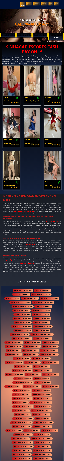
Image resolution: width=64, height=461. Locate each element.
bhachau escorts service (23, 290)
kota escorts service (32, 322)
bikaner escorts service (43, 402)
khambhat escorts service (41, 270)
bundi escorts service (20, 362)
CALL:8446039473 (32, 24)
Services (36, 4)
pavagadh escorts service (22, 278)
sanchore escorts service (42, 410)
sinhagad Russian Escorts (56, 36)
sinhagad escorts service (49, 314)
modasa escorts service (41, 274)
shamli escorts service (13, 346)
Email (56, 4)
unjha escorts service (22, 430)
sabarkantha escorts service (22, 266)
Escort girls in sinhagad (53, 180)
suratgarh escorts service (21, 410)
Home (23, 5)
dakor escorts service (50, 334)
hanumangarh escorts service (40, 362)
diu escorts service (13, 310)
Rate (50, 4)
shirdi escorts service (42, 394)
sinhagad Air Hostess (8, 35)
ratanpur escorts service (21, 414)
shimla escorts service (41, 282)
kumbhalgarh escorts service (41, 398)
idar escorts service (21, 446)
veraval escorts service (13, 302)
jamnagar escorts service (49, 258)
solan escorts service (42, 338)
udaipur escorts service (48, 310)
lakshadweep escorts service (42, 442)
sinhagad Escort (30, 204)
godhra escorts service (22, 326)
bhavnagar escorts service (21, 298)
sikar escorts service (42, 406)
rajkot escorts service (21, 254)
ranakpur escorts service (42, 414)
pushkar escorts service (42, 438)
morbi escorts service (42, 290)
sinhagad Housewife (40, 35)
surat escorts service (30, 310)
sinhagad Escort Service (27, 223)
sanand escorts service (42, 278)
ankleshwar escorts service (41, 370)
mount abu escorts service (23, 249)
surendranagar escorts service (42, 294)
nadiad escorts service (21, 370)
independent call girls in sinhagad (23, 170)
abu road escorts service (41, 318)
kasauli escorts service (31, 346)
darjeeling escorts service (22, 434)
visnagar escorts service (23, 338)
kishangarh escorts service (23, 406)
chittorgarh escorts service (22, 402)
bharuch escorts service (22, 350)
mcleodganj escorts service (23, 342)
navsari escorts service (21, 270)
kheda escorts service (51, 302)
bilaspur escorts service (42, 418)
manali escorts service (22, 282)
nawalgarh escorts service (23, 366)
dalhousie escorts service (21, 386)
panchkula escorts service (43, 382)
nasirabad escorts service (20, 442)
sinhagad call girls (8, 219)
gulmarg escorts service (40, 446)
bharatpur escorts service (22, 418)
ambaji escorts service (22, 318)
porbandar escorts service (22, 330)
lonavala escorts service (22, 438)
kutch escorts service (22, 374)
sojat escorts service (23, 422)
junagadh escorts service (20, 294)
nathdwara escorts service (22, 286)
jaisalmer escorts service (42, 350)
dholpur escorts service (20, 398)
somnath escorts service (42, 298)
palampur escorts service (42, 386)
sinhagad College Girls (24, 35)
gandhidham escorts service (23, 378)
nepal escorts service (42, 434)
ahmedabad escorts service (41, 254)
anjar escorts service (43, 378)
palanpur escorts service (14, 334)
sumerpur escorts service (23, 394)
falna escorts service (50, 390)
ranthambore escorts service (31, 450)
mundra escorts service (41, 374)
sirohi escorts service (50, 306)
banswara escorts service (41, 354)
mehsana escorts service (42, 330)
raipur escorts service (41, 422)
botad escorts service (14, 306)
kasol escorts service (43, 342)
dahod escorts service (32, 302)
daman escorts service (30, 258)
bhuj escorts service (30, 314)
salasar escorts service (44, 426)
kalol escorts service (14, 390)
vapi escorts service (12, 258)
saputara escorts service (43, 286)
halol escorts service (41, 326)
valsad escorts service (43, 266)
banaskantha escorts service (43, 262)
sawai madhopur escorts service (22, 426)
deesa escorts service (13, 314)
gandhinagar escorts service (20, 262)
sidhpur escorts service (40, 430)
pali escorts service (33, 334)
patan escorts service (50, 322)
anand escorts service (42, 366)
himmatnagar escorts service (21, 382)
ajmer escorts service (42, 249)
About (29, 4)
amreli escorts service (32, 306)
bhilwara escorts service (42, 358)
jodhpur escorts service (14, 322)
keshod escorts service (22, 274)
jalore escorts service (50, 346)
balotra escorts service (21, 354)
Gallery (44, 4)
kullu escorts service (32, 390)
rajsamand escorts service (21, 358)
